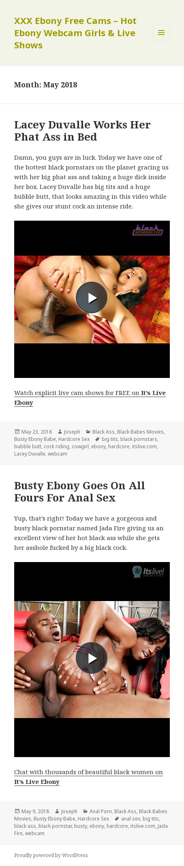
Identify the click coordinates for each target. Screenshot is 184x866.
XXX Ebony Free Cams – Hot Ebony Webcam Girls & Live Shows (75, 32)
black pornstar (55, 826)
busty (80, 826)
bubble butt (27, 446)
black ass (25, 826)
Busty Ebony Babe (35, 439)
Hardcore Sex (74, 439)
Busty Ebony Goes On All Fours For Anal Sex (79, 491)
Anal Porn (101, 811)
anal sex (130, 818)
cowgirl (80, 446)
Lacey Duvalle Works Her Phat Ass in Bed (82, 130)
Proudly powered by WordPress (51, 855)
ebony (98, 446)
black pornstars (138, 439)
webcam (57, 453)
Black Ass (103, 431)
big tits (110, 439)
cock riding (56, 446)
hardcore (119, 446)
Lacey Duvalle (29, 453)
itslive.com (144, 446)
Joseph (72, 431)
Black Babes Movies (140, 431)
